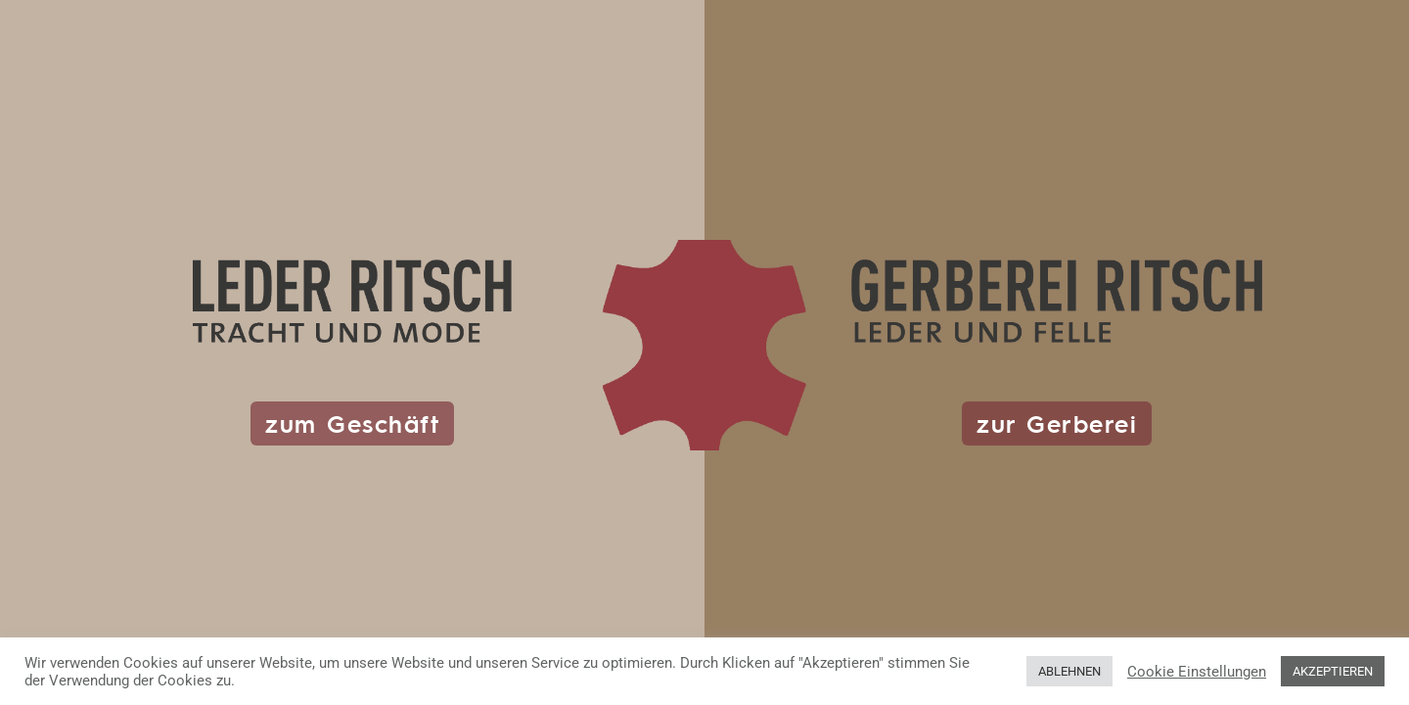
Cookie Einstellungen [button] (1196, 672)
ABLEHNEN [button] (1069, 671)
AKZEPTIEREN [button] (1333, 671)
